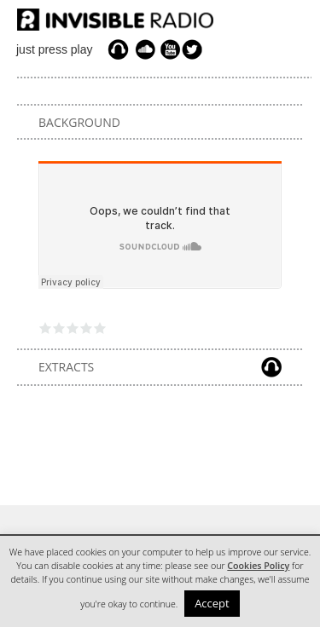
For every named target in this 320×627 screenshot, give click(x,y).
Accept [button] (212, 603)
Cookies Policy (258, 566)
